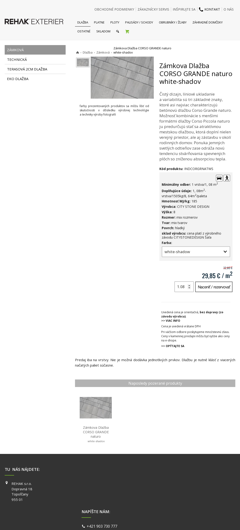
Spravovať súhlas (192, 520)
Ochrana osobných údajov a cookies (152, 520)
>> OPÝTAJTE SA (172, 346)
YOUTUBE (175, 497)
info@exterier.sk (102, 489)
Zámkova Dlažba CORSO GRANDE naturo (96, 434)
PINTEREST (177, 503)
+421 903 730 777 (103, 484)
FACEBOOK (176, 483)
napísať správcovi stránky (107, 520)
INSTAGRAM (177, 490)
